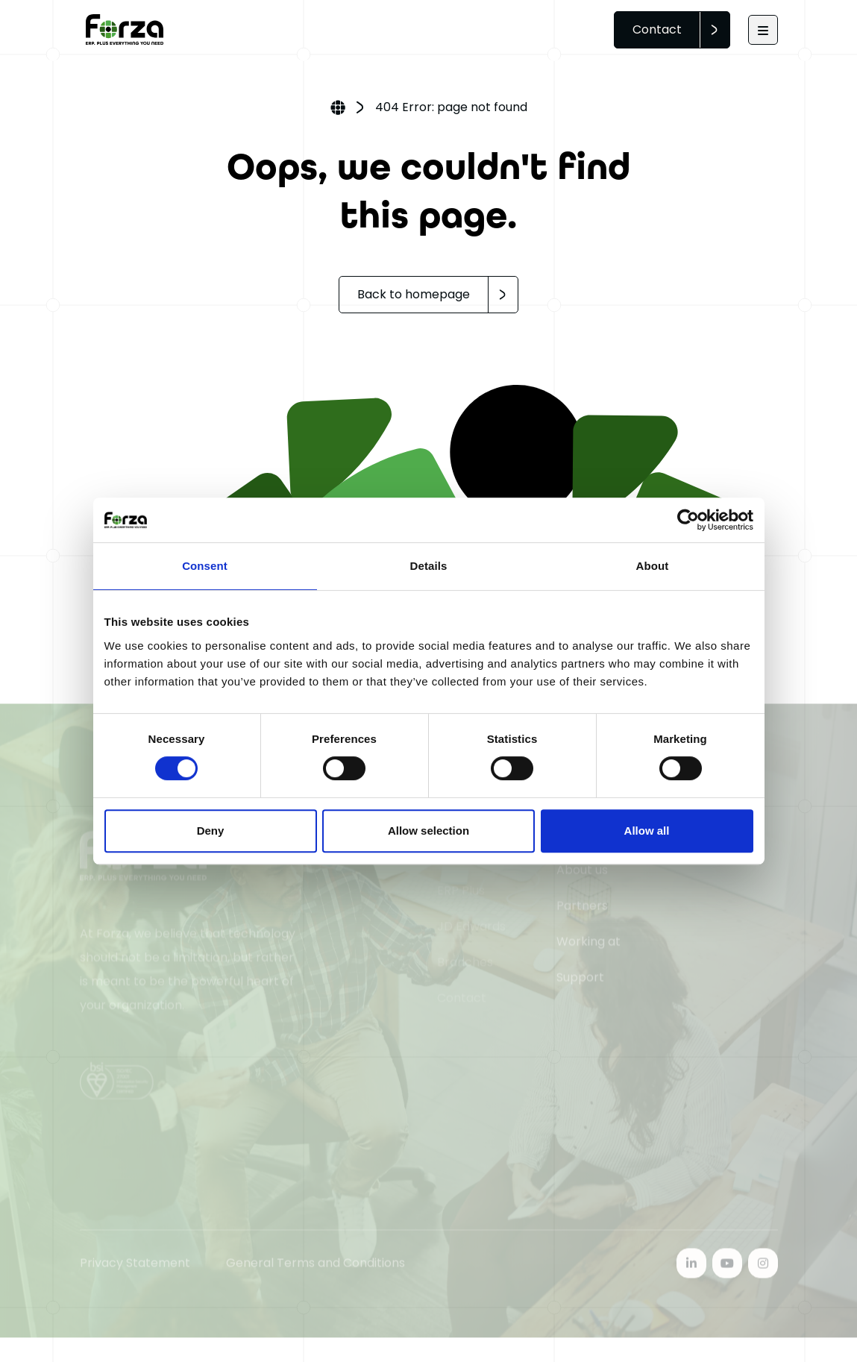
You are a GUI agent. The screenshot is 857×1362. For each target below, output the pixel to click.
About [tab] (652, 565)
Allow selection (428, 830)
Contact (657, 29)
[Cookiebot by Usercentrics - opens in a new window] (688, 520)
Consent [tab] (204, 565)
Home (337, 109)
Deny (211, 830)
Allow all (647, 830)
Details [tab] (429, 565)
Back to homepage (413, 294)
